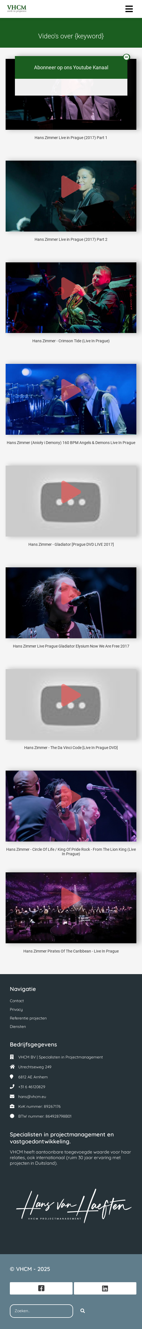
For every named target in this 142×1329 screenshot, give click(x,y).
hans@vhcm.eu (32, 1096)
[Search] (83, 1311)
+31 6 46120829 (31, 1086)
